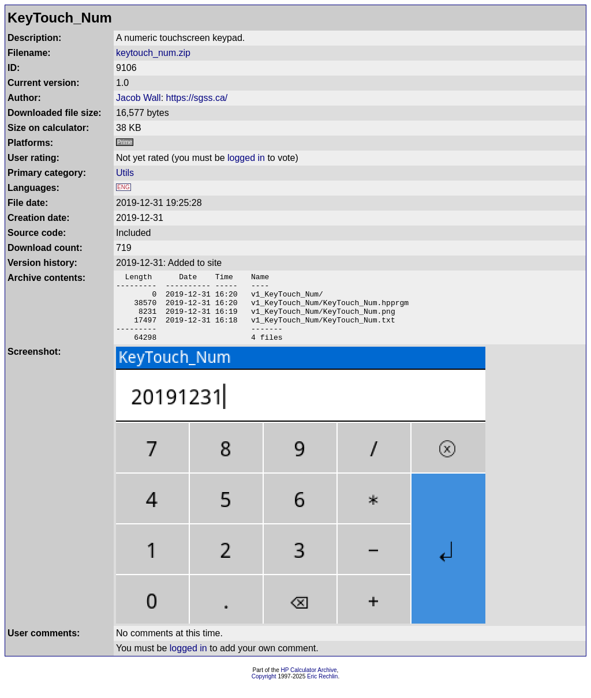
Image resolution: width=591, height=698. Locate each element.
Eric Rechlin (322, 690)
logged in (246, 158)
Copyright (264, 690)
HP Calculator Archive (309, 684)
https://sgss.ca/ (197, 98)
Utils (125, 173)
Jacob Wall (138, 98)
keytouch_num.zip (153, 53)
